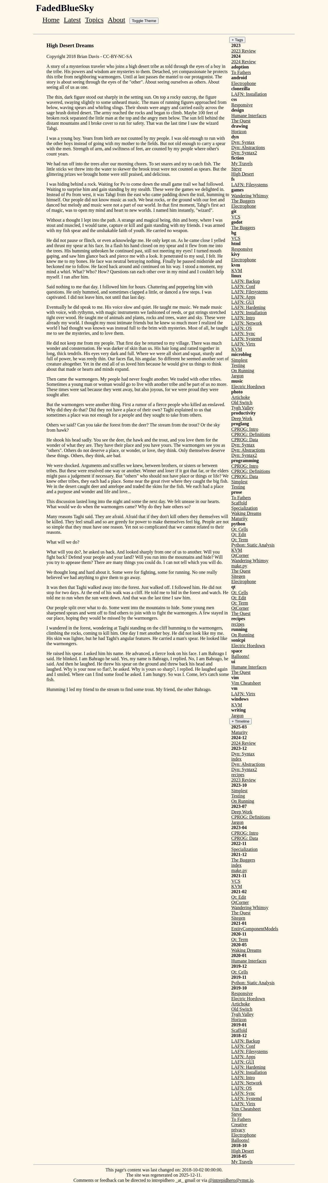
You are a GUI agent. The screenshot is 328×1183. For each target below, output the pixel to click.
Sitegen (238, 576)
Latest (72, 19)
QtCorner (240, 555)
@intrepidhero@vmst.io (230, 1180)
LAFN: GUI (242, 302)
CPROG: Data (244, 439)
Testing (238, 365)
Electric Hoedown (248, 386)
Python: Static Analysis (253, 544)
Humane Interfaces (248, 115)
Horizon (238, 131)
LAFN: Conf (243, 286)
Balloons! (240, 656)
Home (51, 19)
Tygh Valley (242, 407)
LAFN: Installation (249, 94)
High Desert (242, 173)
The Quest (240, 120)
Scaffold (239, 502)
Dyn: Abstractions (248, 147)
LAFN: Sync (243, 333)
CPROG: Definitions (250, 434)
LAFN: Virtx (243, 343)
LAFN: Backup (245, 281)
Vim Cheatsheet (246, 683)
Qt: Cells (239, 529)
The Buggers (243, 200)
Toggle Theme (144, 21)
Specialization (244, 508)
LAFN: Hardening (248, 307)
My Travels (242, 163)
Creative (239, 1124)
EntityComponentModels (254, 928)
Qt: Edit (238, 534)
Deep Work (242, 418)
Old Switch (241, 402)
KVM (236, 270)
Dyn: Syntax (243, 142)
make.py (239, 565)
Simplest (239, 360)
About (116, 19)
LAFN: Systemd (246, 338)
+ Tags (237, 40)
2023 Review (243, 50)
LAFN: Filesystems (249, 184)
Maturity (239, 518)
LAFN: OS (241, 328)
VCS (235, 216)
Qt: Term (239, 539)
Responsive (242, 104)
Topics (94, 19)
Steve (236, 168)
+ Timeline (240, 721)
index (236, 759)
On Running (242, 370)
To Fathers (241, 72)
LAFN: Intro (243, 317)
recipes (237, 624)
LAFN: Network (246, 323)
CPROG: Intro (244, 429)
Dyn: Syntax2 (244, 152)
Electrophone (243, 83)
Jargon (237, 375)
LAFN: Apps (243, 296)
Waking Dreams (246, 513)
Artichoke (240, 397)
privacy (238, 1129)
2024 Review (243, 61)
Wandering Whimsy (249, 195)
